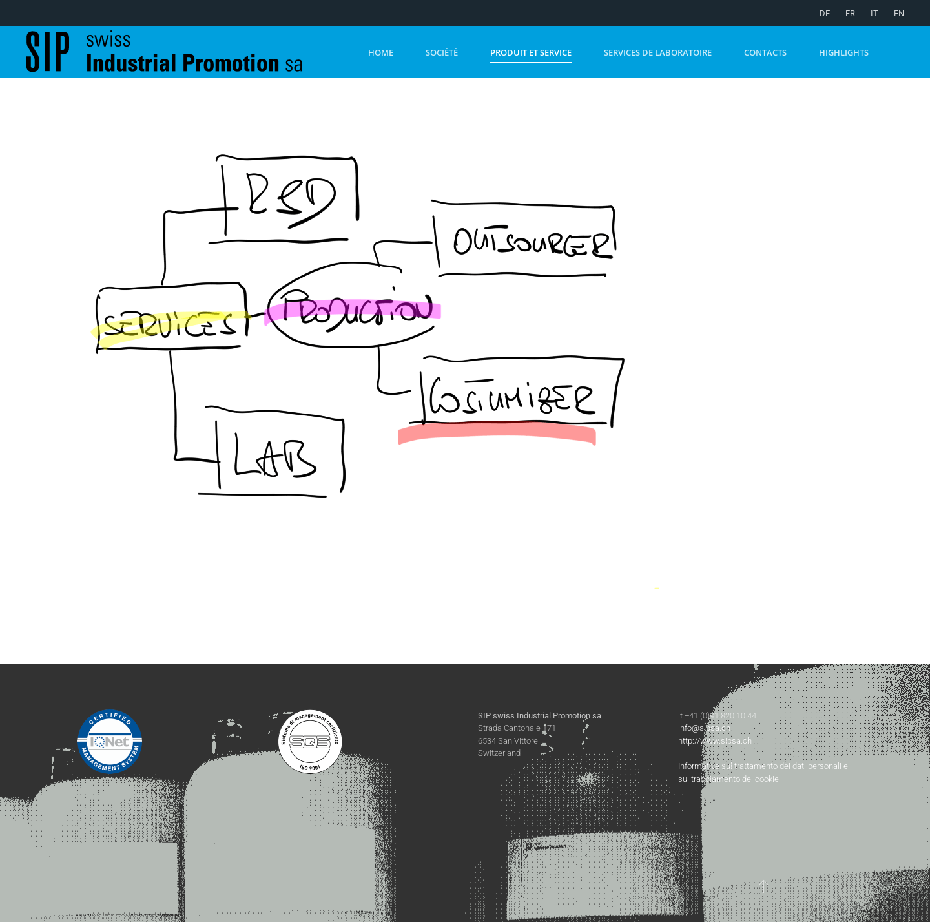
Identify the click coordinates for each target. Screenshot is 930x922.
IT (874, 13)
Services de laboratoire (658, 52)
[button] (764, 885)
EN (899, 13)
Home (380, 52)
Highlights (844, 52)
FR (850, 13)
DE (825, 13)
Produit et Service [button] (531, 52)
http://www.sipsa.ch (715, 741)
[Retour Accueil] (181, 52)
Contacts (765, 52)
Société (442, 52)
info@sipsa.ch (704, 728)
